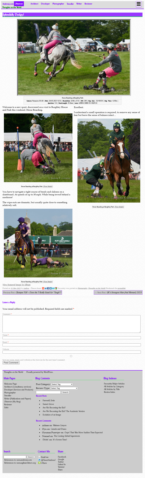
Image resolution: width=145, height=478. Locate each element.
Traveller (70, 3)
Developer (45, 3)
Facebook (62, 460)
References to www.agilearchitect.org (20, 466)
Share (60, 473)
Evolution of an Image (52, 418)
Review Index (109, 395)
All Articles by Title (112, 392)
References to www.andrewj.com (18, 463)
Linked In (61, 467)
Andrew (26, 288)
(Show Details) (47, 186)
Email (6, 345)
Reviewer (88, 3)
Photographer (58, 3)
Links (6, 410)
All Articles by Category (114, 389)
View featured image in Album (16, 285)
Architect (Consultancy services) (17, 390)
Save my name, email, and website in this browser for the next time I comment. (34, 363)
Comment (7, 314)
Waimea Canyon (59, 428)
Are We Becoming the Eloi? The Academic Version (64, 414)
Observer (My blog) (12, 405)
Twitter (61, 465)
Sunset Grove (48, 407)
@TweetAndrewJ (46, 463)
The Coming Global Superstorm (67, 439)
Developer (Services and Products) (18, 393)
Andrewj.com (8, 3)
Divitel (45, 443)
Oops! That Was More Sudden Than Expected (83, 435)
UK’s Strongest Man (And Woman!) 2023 (124, 292)
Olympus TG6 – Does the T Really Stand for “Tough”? (38, 292)
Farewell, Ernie (49, 404)
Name (6, 338)
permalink (121, 288)
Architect (34, 3)
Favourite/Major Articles (114, 387)
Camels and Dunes (58, 432)
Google (61, 462)
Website (6, 352)
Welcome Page (10, 387)
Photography (82, 288)
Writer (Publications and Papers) (17, 402)
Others (42, 466)
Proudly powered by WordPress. (39, 375)
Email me (43, 460)
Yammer (61, 470)
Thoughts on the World (96, 288)
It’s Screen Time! (60, 443)
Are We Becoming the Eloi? (54, 411)
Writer (79, 3)
